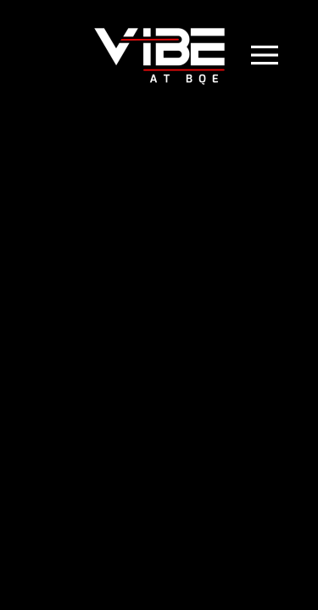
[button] (278, 55)
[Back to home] (159, 55)
